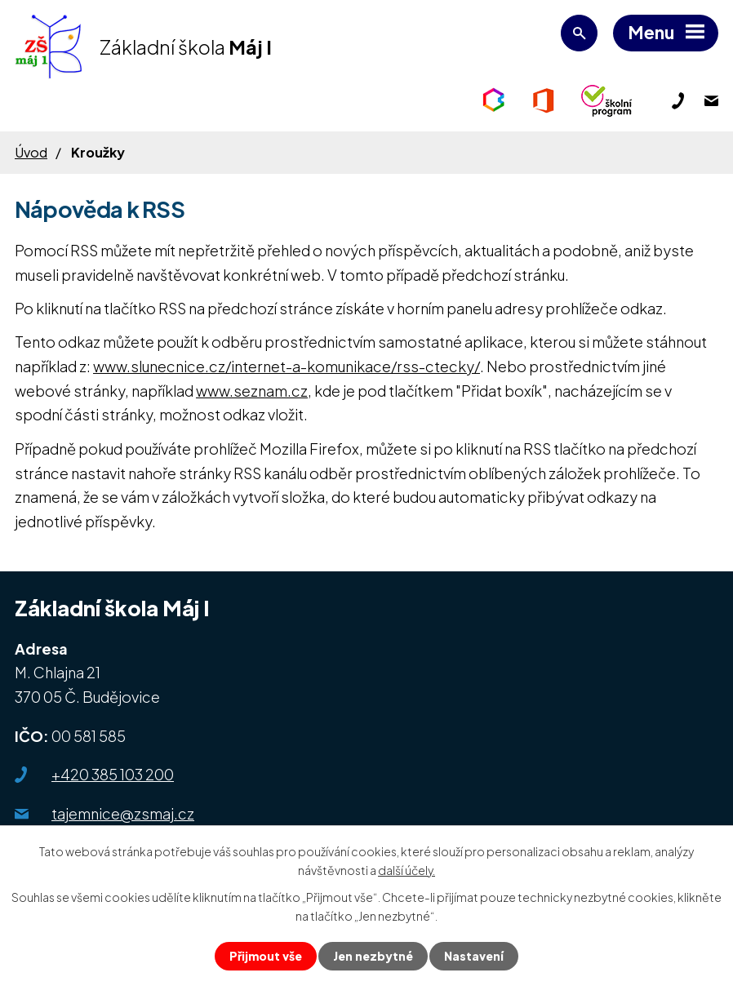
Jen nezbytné (373, 955)
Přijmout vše (265, 955)
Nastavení (474, 955)
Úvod (31, 152)
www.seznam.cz (252, 390)
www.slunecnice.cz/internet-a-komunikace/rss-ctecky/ (286, 366)
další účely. (406, 870)
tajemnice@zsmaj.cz (122, 813)
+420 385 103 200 (112, 774)
